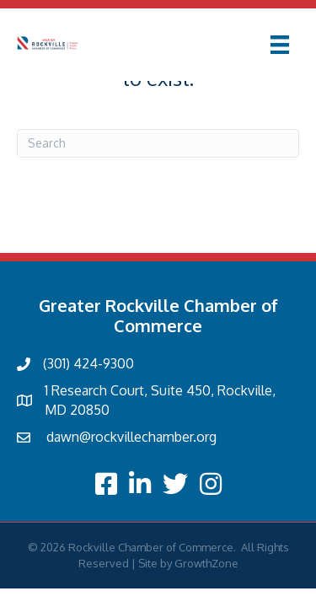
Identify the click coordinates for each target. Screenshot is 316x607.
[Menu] (279, 44)
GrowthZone (206, 563)
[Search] (158, 143)
